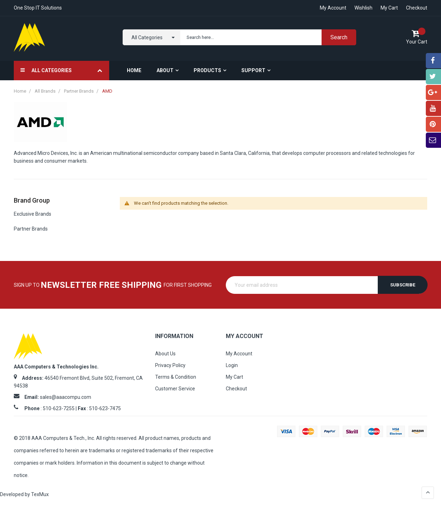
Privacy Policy (170, 365)
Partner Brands (79, 91)
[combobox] (266, 37)
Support (253, 70)
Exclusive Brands (32, 214)
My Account (239, 353)
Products (207, 70)
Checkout (416, 8)
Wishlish (363, 8)
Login (232, 365)
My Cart (389, 8)
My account (333, 8)
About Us (165, 353)
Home (20, 91)
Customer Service (175, 388)
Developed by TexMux (24, 494)
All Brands (46, 91)
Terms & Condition (175, 377)
